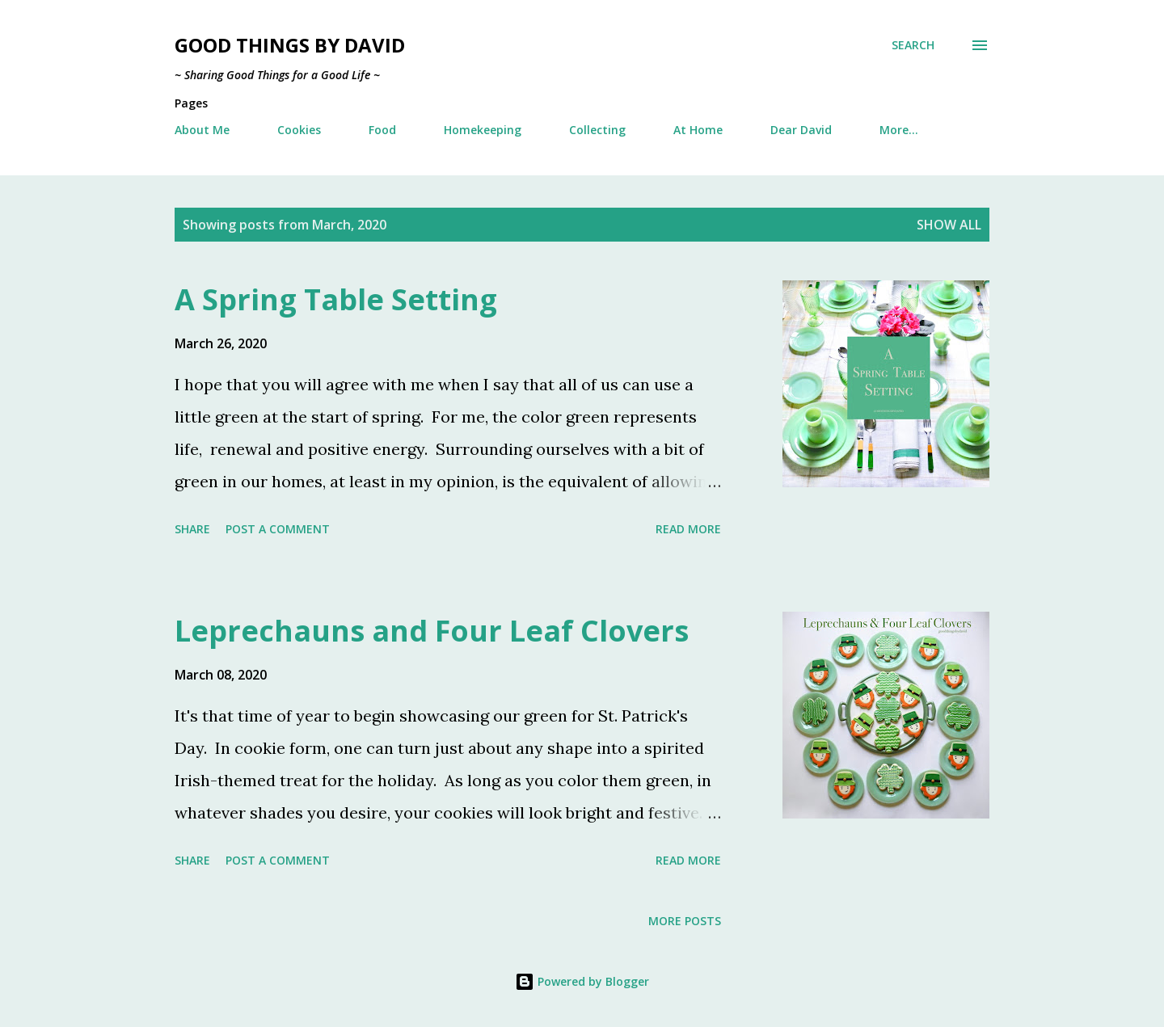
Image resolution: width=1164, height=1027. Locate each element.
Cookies (299, 129)
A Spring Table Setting (336, 299)
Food (382, 129)
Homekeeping (482, 129)
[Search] (913, 45)
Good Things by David (290, 45)
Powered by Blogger (582, 981)
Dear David (801, 129)
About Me (202, 129)
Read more (688, 529)
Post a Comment (278, 529)
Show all (949, 225)
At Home (698, 129)
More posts (684, 920)
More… (898, 129)
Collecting (597, 129)
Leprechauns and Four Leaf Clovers (432, 630)
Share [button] (192, 529)
